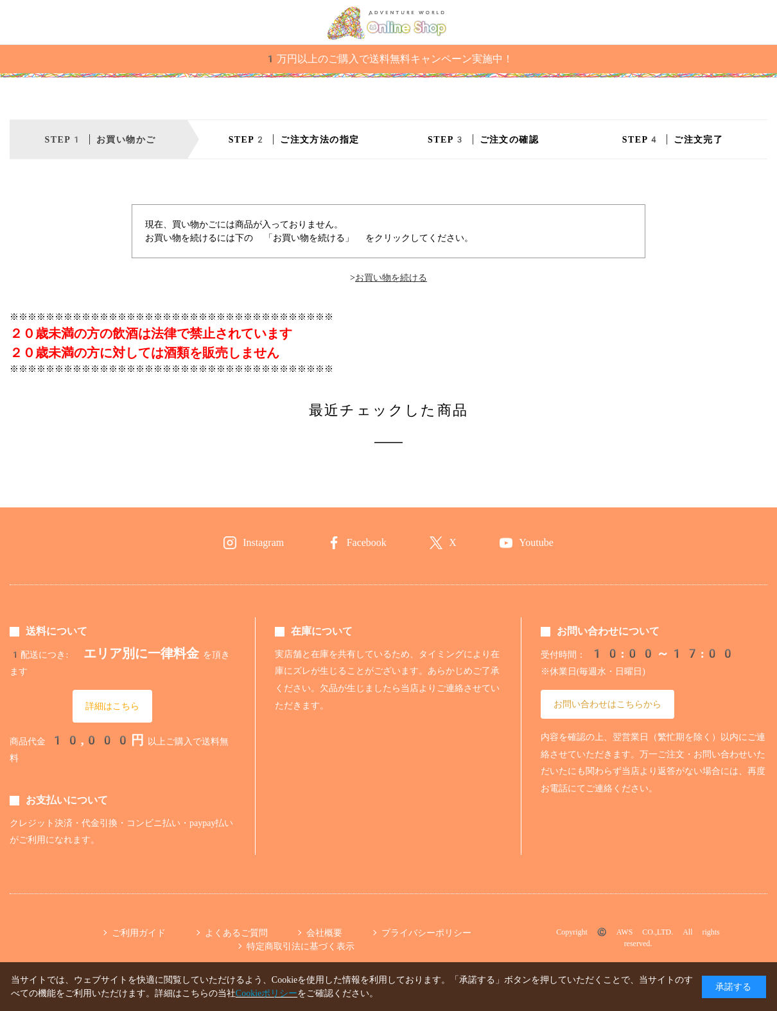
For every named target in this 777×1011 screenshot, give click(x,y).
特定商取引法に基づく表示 (300, 946)
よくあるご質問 (236, 932)
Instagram (263, 542)
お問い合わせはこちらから (607, 704)
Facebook (367, 542)
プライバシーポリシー (426, 932)
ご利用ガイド (139, 932)
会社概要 (324, 932)
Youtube (536, 542)
